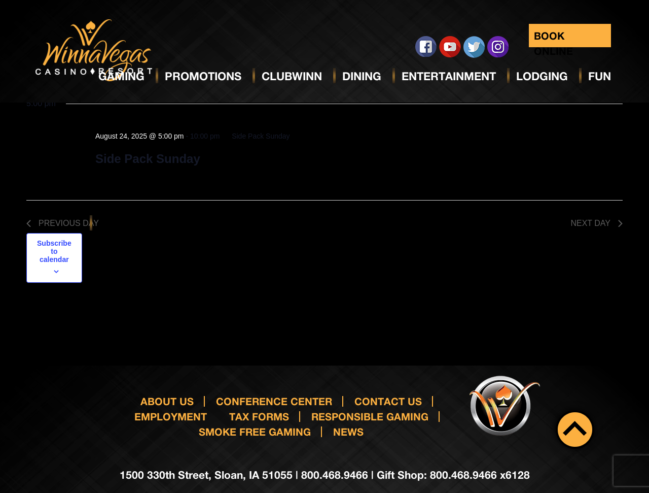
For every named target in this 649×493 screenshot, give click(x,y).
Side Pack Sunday (147, 159)
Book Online (553, 38)
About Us (167, 401)
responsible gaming (369, 416)
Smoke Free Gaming (255, 431)
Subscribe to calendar (54, 251)
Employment (170, 416)
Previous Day (62, 223)
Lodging (542, 76)
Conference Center (274, 401)
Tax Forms (259, 416)
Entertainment (449, 76)
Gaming (121, 76)
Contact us (388, 401)
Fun (599, 76)
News (348, 431)
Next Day (596, 223)
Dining (361, 76)
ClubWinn (292, 76)
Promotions (203, 76)
